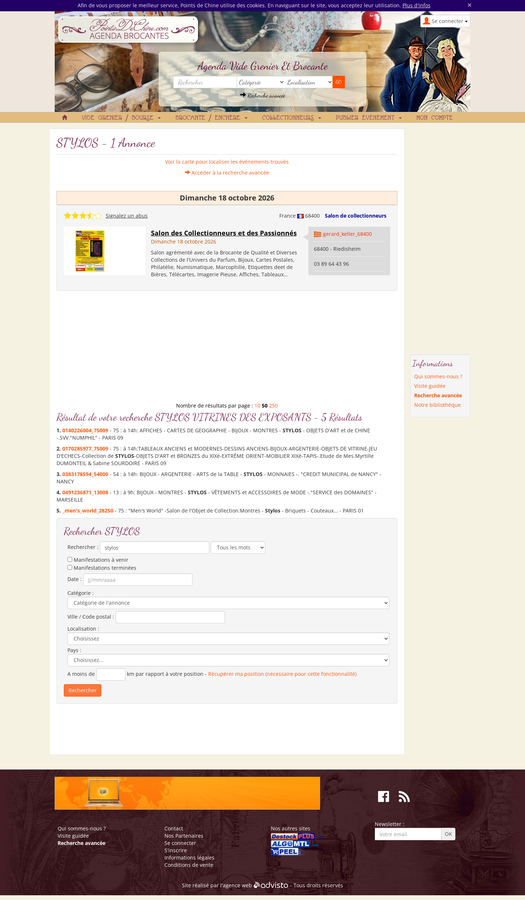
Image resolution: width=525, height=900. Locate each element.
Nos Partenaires (183, 835)
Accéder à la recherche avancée (227, 172)
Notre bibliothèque (437, 404)
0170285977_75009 (85, 448)
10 (257, 405)
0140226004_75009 (85, 430)
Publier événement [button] (369, 118)
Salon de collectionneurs (355, 215)
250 (273, 405)
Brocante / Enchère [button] (211, 118)
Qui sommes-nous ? (438, 376)
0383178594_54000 (85, 474)
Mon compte (434, 118)
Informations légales (189, 857)
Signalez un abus (127, 215)
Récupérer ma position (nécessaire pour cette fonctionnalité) (282, 673)
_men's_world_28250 (87, 510)
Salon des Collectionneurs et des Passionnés (224, 233)
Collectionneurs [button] (291, 118)
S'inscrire (175, 850)
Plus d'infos (416, 5)
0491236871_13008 (85, 492)
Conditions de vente (188, 864)
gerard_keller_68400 (347, 233)
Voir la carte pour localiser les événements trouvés (227, 161)
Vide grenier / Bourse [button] (121, 118)
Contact (173, 828)
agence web (237, 885)
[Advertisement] (227, 349)
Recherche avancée (262, 95)
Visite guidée (430, 385)
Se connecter (180, 842)
